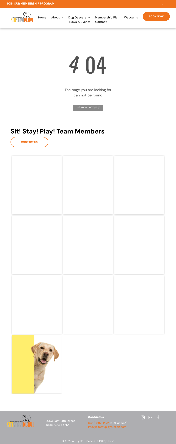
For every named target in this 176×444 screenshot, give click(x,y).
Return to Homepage (88, 107)
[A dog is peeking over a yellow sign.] (37, 364)
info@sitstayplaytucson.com (107, 427)
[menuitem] (42, 17)
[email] (150, 418)
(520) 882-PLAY (99, 423)
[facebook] (158, 418)
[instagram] (143, 418)
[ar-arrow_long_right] (161, 7)
